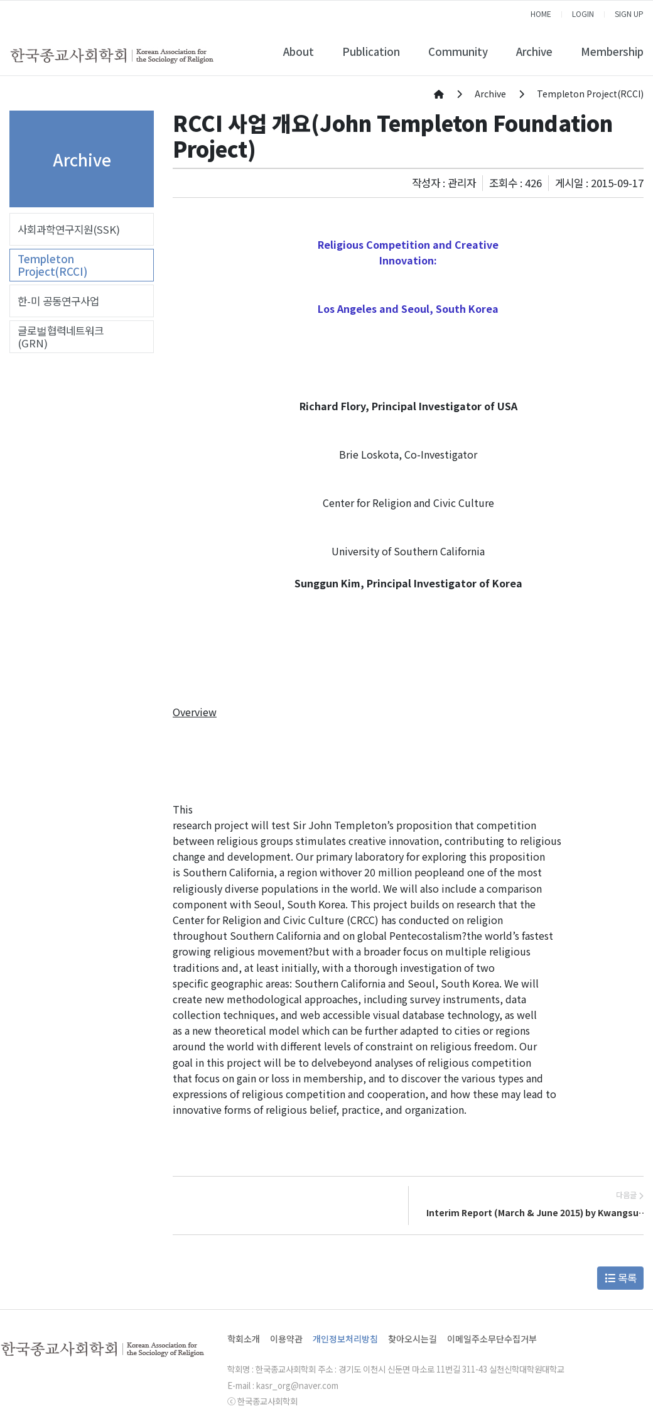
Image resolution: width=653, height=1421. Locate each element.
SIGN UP (629, 13)
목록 (621, 1277)
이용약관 (286, 1338)
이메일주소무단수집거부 (492, 1338)
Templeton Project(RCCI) (52, 265)
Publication (371, 51)
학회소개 (243, 1338)
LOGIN (583, 13)
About (298, 51)
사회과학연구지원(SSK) (69, 229)
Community (458, 51)
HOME (541, 13)
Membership (612, 51)
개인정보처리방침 (345, 1338)
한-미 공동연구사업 (58, 301)
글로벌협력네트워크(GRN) (61, 336)
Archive (534, 51)
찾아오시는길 (412, 1338)
